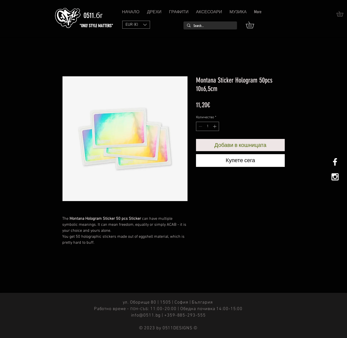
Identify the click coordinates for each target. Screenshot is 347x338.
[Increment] (215, 126)
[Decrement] (200, 126)
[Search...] (210, 25)
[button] (253, 24)
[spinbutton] (207, 126)
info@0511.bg (146, 315)
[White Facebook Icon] (335, 162)
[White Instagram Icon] (335, 177)
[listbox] (136, 25)
